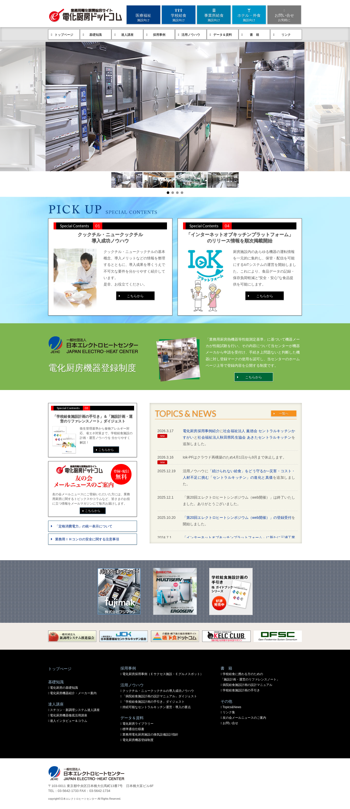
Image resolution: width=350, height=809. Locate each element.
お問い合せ (284, 15)
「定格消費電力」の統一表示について (83, 526)
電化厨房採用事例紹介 (201, 431)
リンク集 (229, 712)
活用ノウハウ (190, 34)
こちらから (135, 296)
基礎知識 (95, 34)
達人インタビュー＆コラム (68, 721)
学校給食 (178, 15)
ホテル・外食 (249, 15)
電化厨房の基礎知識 (64, 688)
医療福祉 (143, 15)
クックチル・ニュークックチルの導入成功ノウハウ (158, 691)
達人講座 (127, 34)
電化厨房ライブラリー (138, 723)
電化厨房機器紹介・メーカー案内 (73, 693)
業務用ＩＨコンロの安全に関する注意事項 (87, 539)
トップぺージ (59, 668)
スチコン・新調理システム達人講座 (75, 710)
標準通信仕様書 (133, 729)
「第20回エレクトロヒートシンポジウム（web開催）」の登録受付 (237, 517)
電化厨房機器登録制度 (138, 740)
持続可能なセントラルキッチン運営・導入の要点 (156, 707)
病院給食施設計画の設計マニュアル (247, 685)
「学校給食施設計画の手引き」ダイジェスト (153, 701)
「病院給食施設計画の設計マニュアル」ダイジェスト (159, 696)
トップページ (64, 34)
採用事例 (159, 34)
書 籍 (254, 34)
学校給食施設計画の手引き (241, 690)
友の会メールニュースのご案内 (244, 718)
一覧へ (283, 413)
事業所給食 (214, 15)
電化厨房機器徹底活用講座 (68, 715)
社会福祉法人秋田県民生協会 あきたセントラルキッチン (244, 437)
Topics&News (232, 707)
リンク (286, 34)
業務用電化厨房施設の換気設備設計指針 (150, 734)
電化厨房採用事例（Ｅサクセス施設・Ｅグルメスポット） (162, 674)
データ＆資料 (222, 34)
